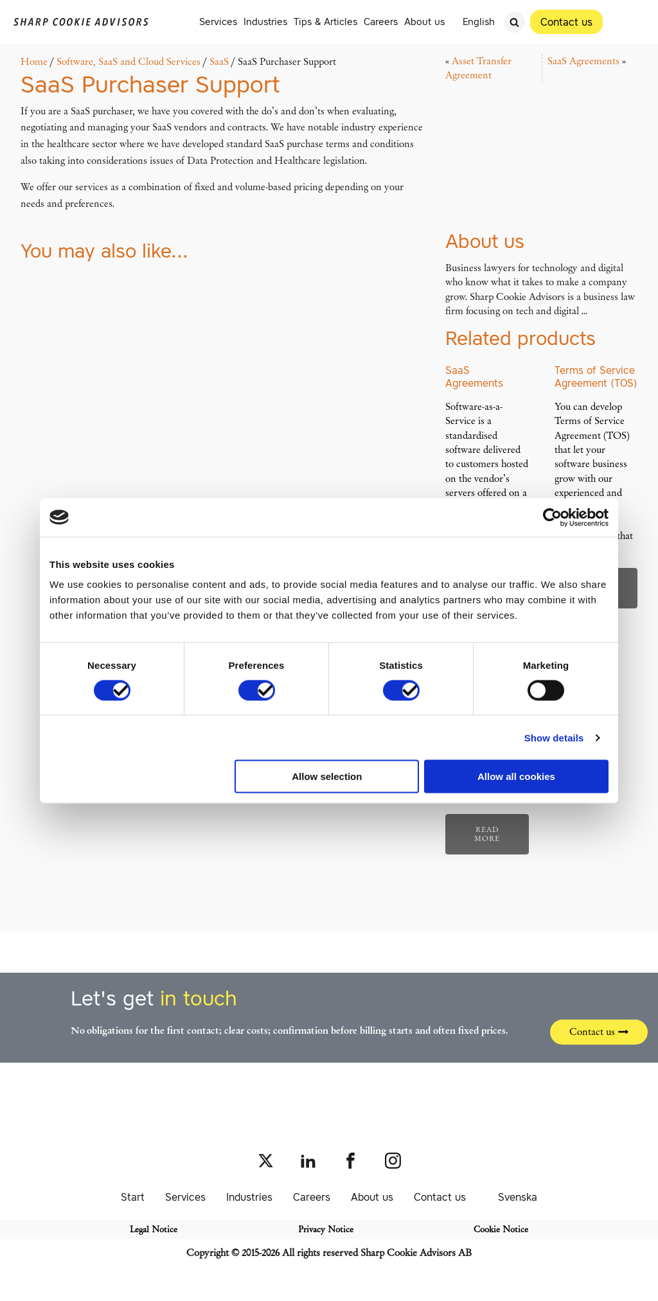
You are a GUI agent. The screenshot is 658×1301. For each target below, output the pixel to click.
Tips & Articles (325, 21)
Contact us (440, 1196)
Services (218, 21)
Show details (554, 737)
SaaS (219, 61)
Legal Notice (153, 1229)
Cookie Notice (501, 1229)
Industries (265, 21)
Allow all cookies (516, 776)
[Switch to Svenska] (511, 1197)
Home (34, 61)
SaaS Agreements (583, 61)
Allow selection (327, 776)
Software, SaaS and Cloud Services (128, 61)
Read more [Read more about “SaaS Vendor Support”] (487, 834)
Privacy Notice (325, 1229)
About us (424, 21)
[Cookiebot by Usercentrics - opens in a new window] (552, 517)
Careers (381, 21)
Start (133, 1196)
